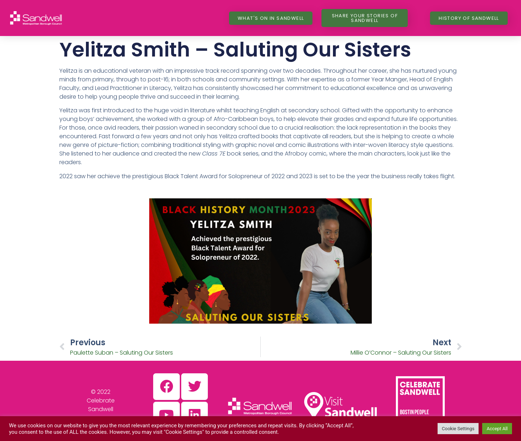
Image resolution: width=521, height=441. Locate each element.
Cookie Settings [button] (458, 428)
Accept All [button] (497, 428)
